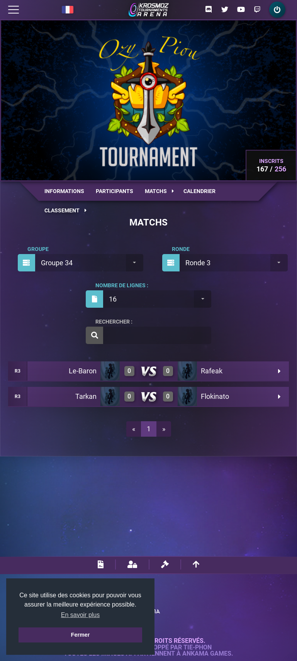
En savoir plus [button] (80, 615)
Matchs (159, 191)
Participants (114, 191)
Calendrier (199, 191)
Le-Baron (83, 371)
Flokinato (215, 396)
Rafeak (211, 371)
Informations (64, 191)
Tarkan (86, 396)
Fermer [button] (80, 635)
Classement (65, 210)
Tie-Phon (197, 647)
